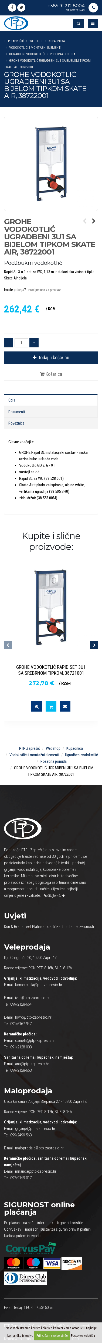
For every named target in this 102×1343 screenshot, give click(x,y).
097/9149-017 (21, 1177)
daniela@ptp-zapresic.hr (35, 1040)
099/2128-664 (21, 1004)
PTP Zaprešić (14, 41)
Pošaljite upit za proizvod (45, 290)
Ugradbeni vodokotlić (27, 54)
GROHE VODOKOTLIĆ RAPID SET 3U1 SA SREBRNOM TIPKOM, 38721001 (51, 670)
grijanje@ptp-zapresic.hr (35, 1128)
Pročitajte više (54, 896)
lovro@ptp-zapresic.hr (33, 1017)
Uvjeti (15, 915)
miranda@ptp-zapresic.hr (35, 1171)
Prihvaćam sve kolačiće (52, 1336)
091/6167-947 (21, 1023)
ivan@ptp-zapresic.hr (32, 997)
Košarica (51, 374)
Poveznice (16, 423)
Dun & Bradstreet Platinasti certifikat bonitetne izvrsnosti (49, 926)
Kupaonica (57, 41)
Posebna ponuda (62, 54)
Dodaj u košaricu (51, 357)
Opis (11, 400)
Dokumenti (16, 412)
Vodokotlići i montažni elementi (35, 47)
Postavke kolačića (83, 1336)
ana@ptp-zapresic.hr (32, 1063)
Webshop (36, 41)
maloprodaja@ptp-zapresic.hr (39, 1148)
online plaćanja (39, 1208)
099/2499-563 (21, 1135)
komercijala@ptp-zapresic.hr (38, 984)
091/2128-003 (21, 1047)
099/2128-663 (21, 1070)
